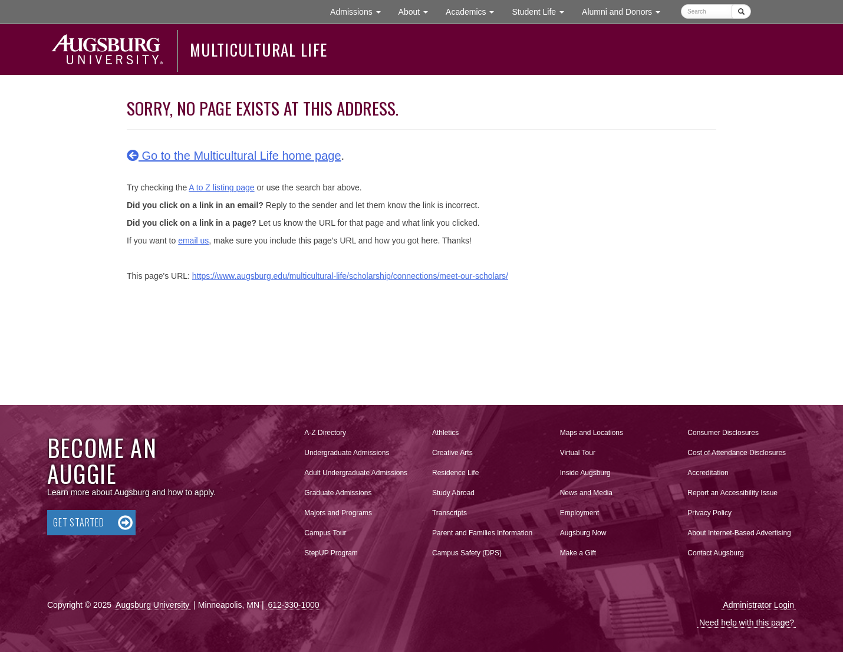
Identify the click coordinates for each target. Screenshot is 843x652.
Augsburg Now (583, 533)
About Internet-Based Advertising (739, 533)
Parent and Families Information (482, 533)
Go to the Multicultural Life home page (234, 155)
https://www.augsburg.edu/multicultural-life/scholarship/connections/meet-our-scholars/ (350, 276)
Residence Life (455, 473)
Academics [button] (474, 11)
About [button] (418, 14)
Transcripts (449, 513)
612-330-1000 (293, 605)
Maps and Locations (591, 433)
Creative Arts (452, 453)
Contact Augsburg (715, 553)
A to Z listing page (221, 187)
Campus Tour (325, 533)
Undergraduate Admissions (346, 453)
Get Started (78, 522)
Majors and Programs (338, 510)
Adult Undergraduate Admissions (355, 473)
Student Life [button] (542, 11)
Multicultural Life (258, 49)
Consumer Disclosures (723, 433)
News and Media (586, 493)
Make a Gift (578, 553)
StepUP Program (331, 553)
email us (193, 240)
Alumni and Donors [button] (625, 11)
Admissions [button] (359, 11)
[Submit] (741, 11)
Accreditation (707, 473)
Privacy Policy (709, 513)
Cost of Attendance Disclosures (736, 453)
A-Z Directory (325, 433)
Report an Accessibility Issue (732, 493)
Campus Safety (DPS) (467, 553)
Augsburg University (152, 605)
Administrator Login (758, 605)
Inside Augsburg (585, 473)
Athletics (445, 433)
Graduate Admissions (337, 493)
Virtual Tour (577, 453)
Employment (580, 513)
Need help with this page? (746, 622)
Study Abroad (453, 493)
